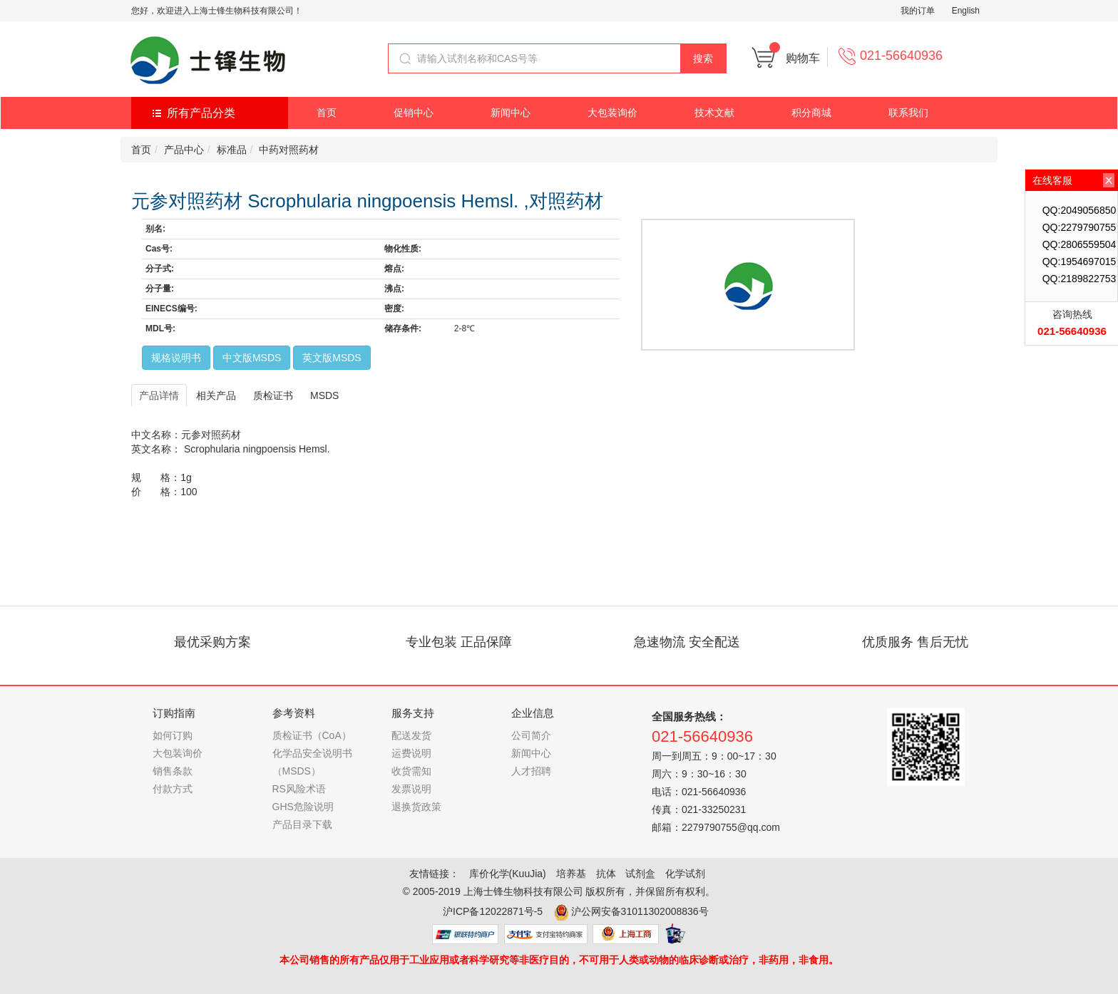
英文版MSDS (331, 357)
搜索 (703, 58)
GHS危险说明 (303, 806)
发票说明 (411, 788)
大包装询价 (612, 112)
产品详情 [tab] (159, 395)
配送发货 (411, 735)
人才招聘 (531, 771)
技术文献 (714, 112)
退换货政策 (416, 806)
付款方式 (173, 788)
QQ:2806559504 (1079, 244)
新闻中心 (510, 112)
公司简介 (531, 735)
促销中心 (414, 112)
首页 (327, 112)
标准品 (232, 149)
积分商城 (811, 112)
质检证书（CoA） (312, 735)
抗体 (606, 873)
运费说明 (411, 753)
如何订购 (173, 735)
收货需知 (411, 771)
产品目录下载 (302, 824)
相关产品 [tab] (216, 395)
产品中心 (184, 149)
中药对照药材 (289, 149)
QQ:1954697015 (1079, 261)
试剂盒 (640, 873)
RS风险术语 (299, 788)
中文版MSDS (251, 357)
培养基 (571, 873)
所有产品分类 (201, 113)
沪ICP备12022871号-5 (493, 911)
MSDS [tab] (324, 395)
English (966, 11)
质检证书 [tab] (273, 395)
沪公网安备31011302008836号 (640, 911)
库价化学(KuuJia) (507, 873)
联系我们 (908, 112)
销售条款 (173, 771)
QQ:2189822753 (1079, 278)
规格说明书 (176, 357)
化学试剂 (685, 873)
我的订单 (918, 11)
